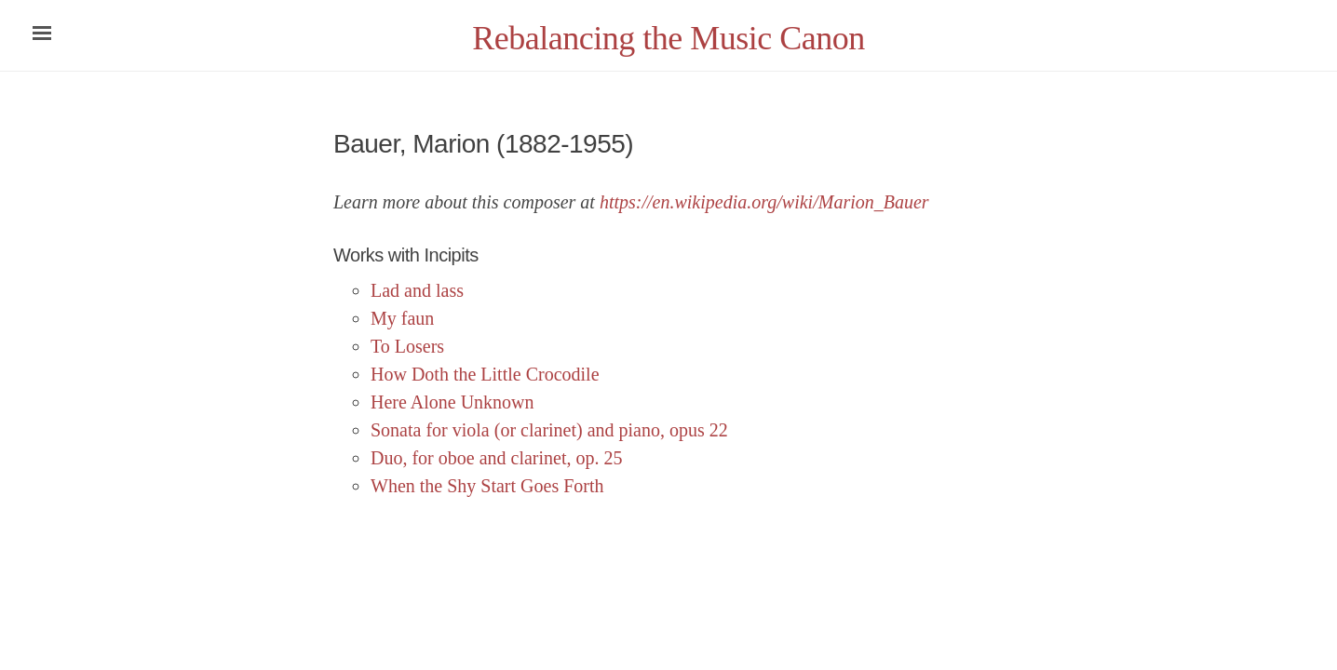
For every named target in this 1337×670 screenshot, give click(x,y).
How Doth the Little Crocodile (485, 374)
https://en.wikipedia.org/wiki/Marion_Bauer (764, 202)
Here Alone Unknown (452, 402)
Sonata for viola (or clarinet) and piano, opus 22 (549, 430)
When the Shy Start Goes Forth (487, 486)
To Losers (407, 346)
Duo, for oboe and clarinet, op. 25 (496, 458)
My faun (402, 318)
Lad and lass (417, 290)
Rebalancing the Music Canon (668, 38)
